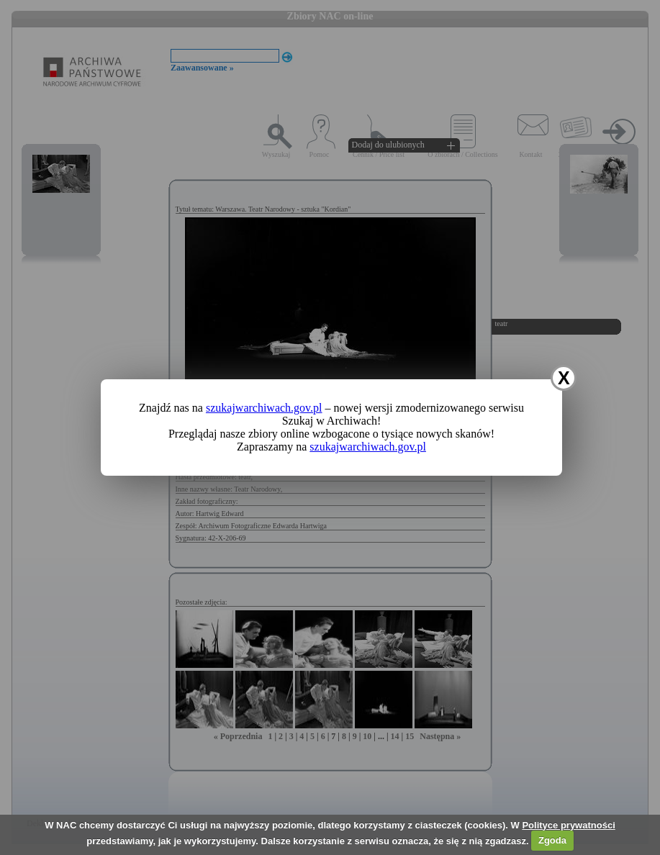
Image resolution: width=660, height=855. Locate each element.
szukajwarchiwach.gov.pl (264, 408)
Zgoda (552, 840)
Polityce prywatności (568, 825)
